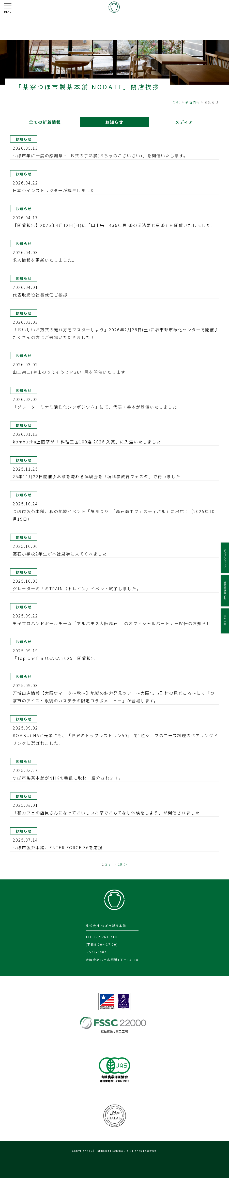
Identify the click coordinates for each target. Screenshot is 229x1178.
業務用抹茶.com (225, 590)
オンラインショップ (225, 558)
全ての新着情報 (45, 122)
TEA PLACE (225, 620)
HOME (176, 102)
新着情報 (193, 102)
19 (120, 864)
